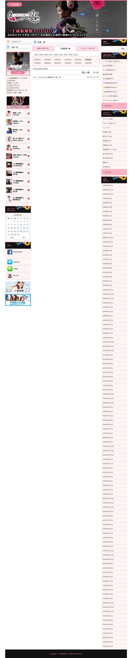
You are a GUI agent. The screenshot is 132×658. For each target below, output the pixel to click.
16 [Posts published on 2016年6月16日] (18, 228)
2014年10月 (107, 507)
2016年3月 (106, 433)
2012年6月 (106, 629)
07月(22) (37, 63)
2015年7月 (106, 468)
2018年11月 (107, 294)
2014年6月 (106, 524)
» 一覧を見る (107, 106)
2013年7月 (106, 572)
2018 (46, 55)
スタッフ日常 (107, 123)
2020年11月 (107, 190)
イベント (106, 119)
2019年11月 (107, 242)
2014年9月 (106, 511)
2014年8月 (106, 516)
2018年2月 (106, 333)
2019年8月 (106, 255)
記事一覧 (18, 47)
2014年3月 (106, 537)
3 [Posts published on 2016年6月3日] (21, 221)
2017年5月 (106, 372)
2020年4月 (106, 220)
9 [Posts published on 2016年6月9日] (17, 225)
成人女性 (106, 154)
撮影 (104, 162)
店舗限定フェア (108, 149)
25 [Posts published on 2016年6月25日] (24, 231)
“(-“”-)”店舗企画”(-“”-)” (110, 70)
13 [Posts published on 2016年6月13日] (8, 228)
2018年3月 (106, 329)
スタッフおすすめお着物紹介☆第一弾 (47, 77)
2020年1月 (106, 233)
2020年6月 (106, 211)
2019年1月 (106, 285)
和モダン (106, 136)
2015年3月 (106, 485)
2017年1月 (106, 390)
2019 (41, 55)
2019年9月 (106, 250)
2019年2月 (106, 281)
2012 (75, 55)
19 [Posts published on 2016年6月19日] (27, 228)
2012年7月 (106, 624)
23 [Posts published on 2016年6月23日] (18, 231)
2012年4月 (106, 637)
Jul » (24, 238)
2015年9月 (106, 459)
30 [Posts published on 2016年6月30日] (18, 235)
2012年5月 (106, 633)
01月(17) (37, 60)
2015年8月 (106, 463)
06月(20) (88, 60)
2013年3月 (106, 589)
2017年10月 (107, 350)
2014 (65, 55)
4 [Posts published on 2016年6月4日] (24, 221)
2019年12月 (107, 237)
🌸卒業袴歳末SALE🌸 (110, 83)
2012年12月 (107, 603)
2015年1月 (106, 494)
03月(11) (58, 60)
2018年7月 (106, 311)
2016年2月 (106, 437)
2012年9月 (106, 616)
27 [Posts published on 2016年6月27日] (8, 235)
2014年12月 (107, 498)
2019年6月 (106, 263)
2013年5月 (106, 581)
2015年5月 (106, 476)
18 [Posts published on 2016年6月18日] (24, 228)
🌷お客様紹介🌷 (108, 78)
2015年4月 (106, 481)
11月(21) (78, 63)
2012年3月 (106, 642)
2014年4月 (106, 533)
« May (12, 238)
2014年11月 (107, 503)
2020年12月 (107, 185)
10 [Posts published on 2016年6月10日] (21, 225)
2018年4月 (106, 324)
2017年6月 (106, 368)
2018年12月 (107, 290)
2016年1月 (106, 442)
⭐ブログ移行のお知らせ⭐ (112, 61)
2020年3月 (106, 224)
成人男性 (106, 158)
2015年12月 (107, 446)
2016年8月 (106, 411)
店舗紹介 (106, 145)
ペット (105, 127)
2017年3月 (106, 381)
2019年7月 (106, 259)
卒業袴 (105, 132)
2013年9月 (106, 563)
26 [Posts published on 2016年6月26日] (27, 231)
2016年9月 (106, 407)
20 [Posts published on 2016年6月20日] (8, 231)
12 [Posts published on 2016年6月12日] (27, 225)
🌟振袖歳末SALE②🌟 (110, 87)
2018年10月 (107, 298)
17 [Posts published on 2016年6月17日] (21, 228)
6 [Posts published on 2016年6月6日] (8, 225)
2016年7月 (106, 416)
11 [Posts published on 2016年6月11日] (24, 225)
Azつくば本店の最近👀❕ (111, 96)
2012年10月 (107, 611)
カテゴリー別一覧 (87, 48)
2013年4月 (106, 585)
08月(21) (48, 63)
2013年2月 (106, 594)
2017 (51, 55)
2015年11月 (107, 450)
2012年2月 (106, 646)
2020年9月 (106, 198)
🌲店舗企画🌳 (107, 74)
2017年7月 (106, 363)
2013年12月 (107, 550)
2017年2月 (106, 385)
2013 (70, 55)
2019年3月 (106, 276)
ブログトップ (18, 41)
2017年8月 (106, 359)
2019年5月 (106, 268)
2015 (61, 55)
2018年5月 (106, 320)
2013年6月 (106, 576)
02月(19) (48, 60)
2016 (56, 55)
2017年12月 (107, 342)
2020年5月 (106, 216)
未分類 (105, 167)
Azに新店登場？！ (109, 65)
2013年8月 (106, 568)
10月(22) (68, 63)
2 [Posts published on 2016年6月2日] (17, 221)
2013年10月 (107, 559)
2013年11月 (107, 555)
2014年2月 (106, 542)
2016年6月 (106, 420)
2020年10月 (107, 194)
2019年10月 (107, 246)
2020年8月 (106, 203)
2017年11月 (107, 346)
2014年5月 (106, 529)
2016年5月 (106, 424)
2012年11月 (107, 607)
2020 (36, 55)
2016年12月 (107, 394)
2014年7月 (106, 520)
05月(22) (78, 60)
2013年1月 (106, 598)
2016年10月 (107, 403)
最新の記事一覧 (43, 48)
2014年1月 (106, 546)
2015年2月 (106, 490)
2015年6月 (106, 472)
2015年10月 (107, 455)
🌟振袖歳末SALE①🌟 (110, 91)
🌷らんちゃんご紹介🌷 (111, 100)
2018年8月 (106, 307)
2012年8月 (106, 620)
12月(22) (88, 63)
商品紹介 (106, 140)
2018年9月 (106, 303)
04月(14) (68, 60)
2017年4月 (106, 376)
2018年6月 (106, 316)
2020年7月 (106, 207)
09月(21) (58, 63)
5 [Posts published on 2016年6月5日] (27, 221)
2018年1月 (106, 337)
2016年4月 (106, 429)
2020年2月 (106, 229)
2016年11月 (107, 398)
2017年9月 (106, 355)
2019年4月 (106, 272)
